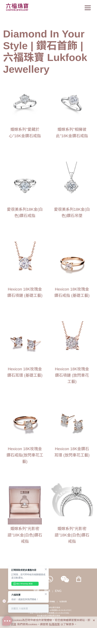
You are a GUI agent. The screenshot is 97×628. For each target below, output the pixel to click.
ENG (58, 591)
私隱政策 (63, 602)
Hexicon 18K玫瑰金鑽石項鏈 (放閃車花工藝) (72, 375)
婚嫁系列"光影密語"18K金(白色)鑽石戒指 (24, 534)
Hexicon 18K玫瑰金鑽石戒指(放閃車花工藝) (24, 455)
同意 (13, 624)
